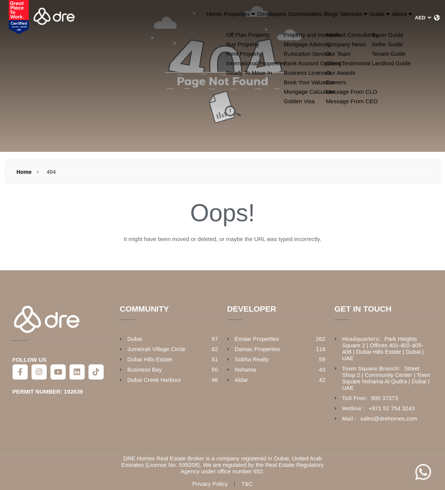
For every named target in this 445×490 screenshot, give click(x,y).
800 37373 (384, 398)
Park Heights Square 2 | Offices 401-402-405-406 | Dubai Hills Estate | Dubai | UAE (383, 348)
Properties (162, 17)
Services (319, 17)
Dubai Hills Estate (149, 359)
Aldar (241, 380)
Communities (250, 17)
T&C (247, 484)
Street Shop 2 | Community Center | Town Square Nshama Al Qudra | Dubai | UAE (386, 378)
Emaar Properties (257, 339)
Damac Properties (257, 349)
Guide (359, 17)
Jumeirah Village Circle (156, 349)
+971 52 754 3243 (392, 408)
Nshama (245, 369)
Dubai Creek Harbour (154, 380)
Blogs (286, 17)
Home (126, 17)
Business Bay (144, 369)
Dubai (134, 339)
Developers (206, 17)
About (395, 17)
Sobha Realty (252, 359)
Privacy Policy (209, 484)
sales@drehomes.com (388, 418)
